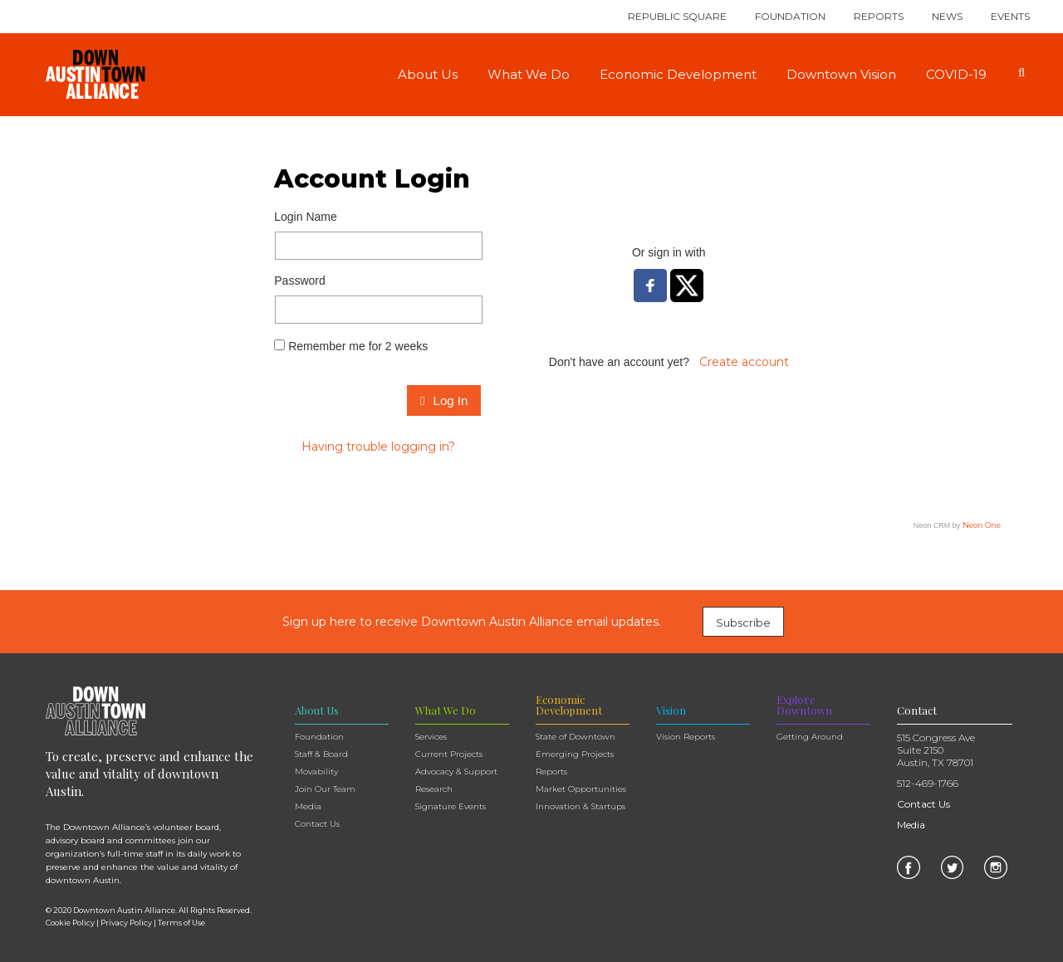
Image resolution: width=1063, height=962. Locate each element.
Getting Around (809, 736)
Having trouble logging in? (378, 446)
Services (431, 736)
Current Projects (449, 754)
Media (308, 806)
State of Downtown (575, 736)
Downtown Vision (841, 74)
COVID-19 (956, 74)
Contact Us (317, 823)
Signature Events (450, 806)
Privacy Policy (126, 922)
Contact (917, 710)
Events (1010, 16)
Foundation (790, 16)
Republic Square (677, 16)
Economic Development (678, 74)
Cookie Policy (70, 922)
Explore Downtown (804, 704)
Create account (744, 361)
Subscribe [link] (743, 622)
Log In (444, 400)
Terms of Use (181, 922)
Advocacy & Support (456, 771)
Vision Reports (685, 736)
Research (434, 789)
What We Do (528, 74)
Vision (671, 710)
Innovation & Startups (580, 806)
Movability (316, 771)
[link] (908, 866)
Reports (879, 16)
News (947, 16)
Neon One (982, 525)
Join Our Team (325, 789)
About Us (428, 74)
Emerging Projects (575, 754)
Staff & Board (321, 754)
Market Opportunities (581, 789)
